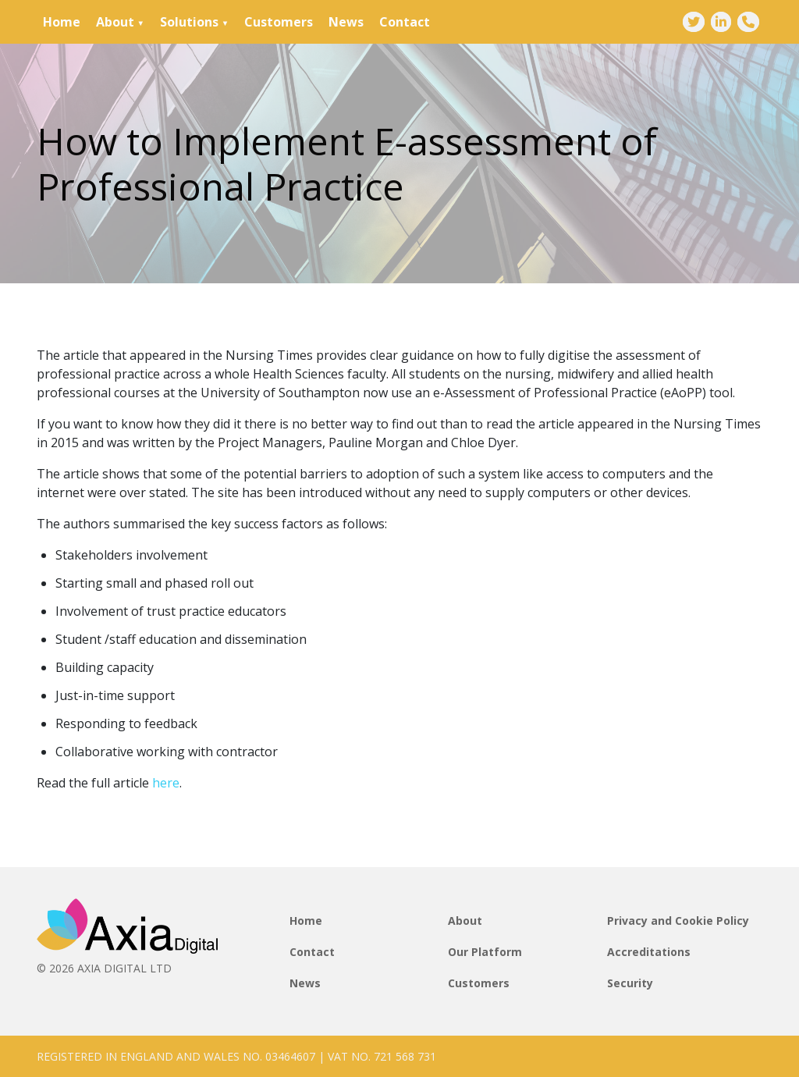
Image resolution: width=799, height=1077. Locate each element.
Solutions (189, 21)
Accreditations (649, 951)
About (115, 21)
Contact (404, 21)
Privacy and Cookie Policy (678, 920)
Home (61, 21)
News (346, 21)
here (165, 782)
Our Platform (485, 951)
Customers (278, 21)
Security (630, 983)
